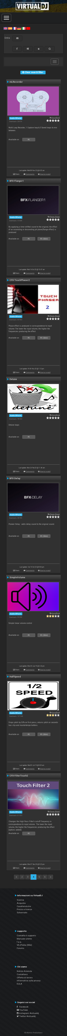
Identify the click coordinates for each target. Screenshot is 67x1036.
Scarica (20, 900)
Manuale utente (24, 938)
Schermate (22, 912)
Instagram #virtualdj (28, 1013)
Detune (13, 379)
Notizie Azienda (24, 971)
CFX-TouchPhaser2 (19, 280)
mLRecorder (16, 82)
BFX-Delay (14, 478)
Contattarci (22, 974)
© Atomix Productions (33, 1033)
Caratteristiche (24, 906)
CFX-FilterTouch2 (18, 776)
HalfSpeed (15, 676)
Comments (30, 174)
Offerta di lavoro (25, 977)
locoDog (56, 118)
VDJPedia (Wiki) (24, 945)
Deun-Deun (55, 217)
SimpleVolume (17, 577)
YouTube (22, 1010)
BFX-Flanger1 (16, 181)
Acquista (21, 903)
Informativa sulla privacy (29, 980)
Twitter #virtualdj (26, 1016)
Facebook (22, 1007)
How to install (45, 174)
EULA (19, 984)
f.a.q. (19, 942)
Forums (20, 948)
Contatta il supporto (26, 935)
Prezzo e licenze (24, 909)
